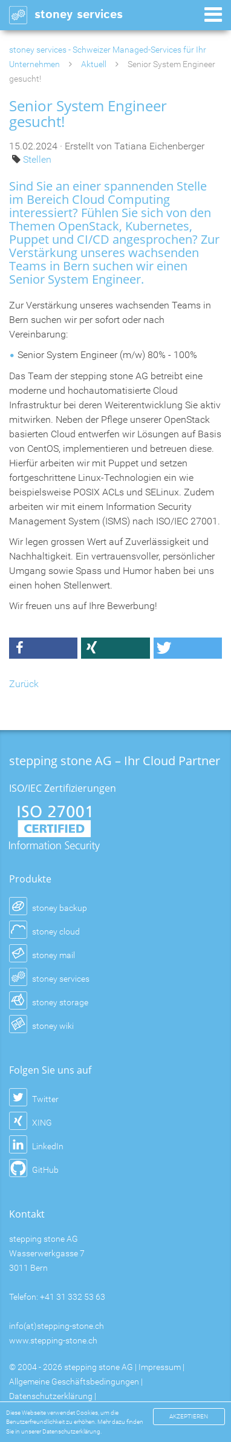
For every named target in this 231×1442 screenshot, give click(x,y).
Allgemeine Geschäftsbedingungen (74, 1381)
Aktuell (93, 64)
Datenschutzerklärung (51, 1396)
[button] (43, 648)
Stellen (37, 159)
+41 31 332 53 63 (72, 1297)
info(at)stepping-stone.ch (56, 1326)
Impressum (159, 1367)
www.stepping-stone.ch (53, 1340)
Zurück (24, 684)
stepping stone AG (98, 1367)
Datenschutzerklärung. (72, 1431)
